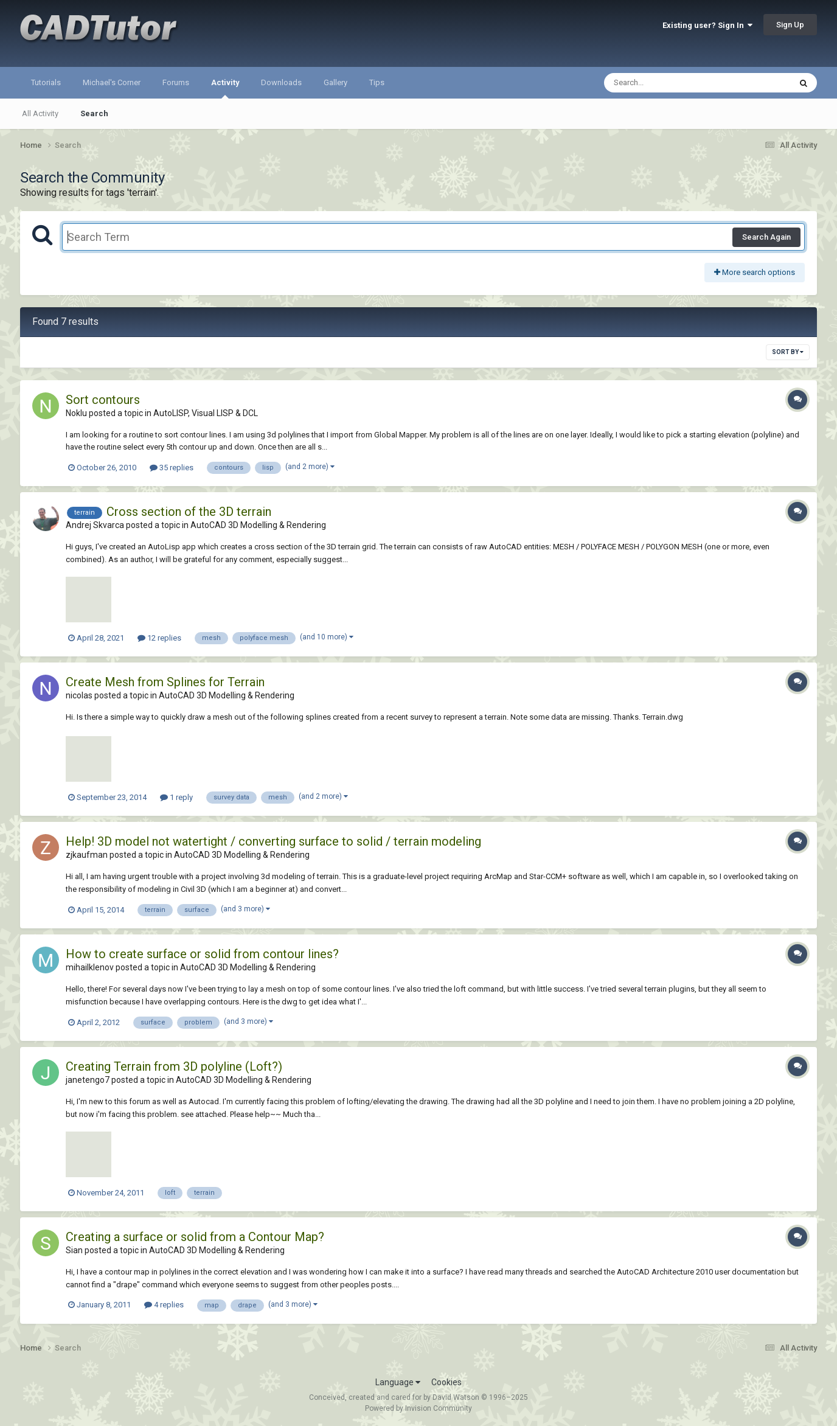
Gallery (335, 82)
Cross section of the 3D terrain (188, 511)
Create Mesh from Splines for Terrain (165, 682)
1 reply (176, 797)
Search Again (766, 237)
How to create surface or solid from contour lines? (202, 954)
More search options (754, 272)
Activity (225, 88)
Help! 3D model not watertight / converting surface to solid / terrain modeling (273, 841)
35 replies (171, 467)
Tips (376, 82)
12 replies (159, 637)
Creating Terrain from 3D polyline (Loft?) (174, 1066)
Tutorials (46, 82)
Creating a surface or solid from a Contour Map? (195, 1236)
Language (397, 1382)
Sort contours (103, 399)
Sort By (788, 352)
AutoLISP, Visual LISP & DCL (205, 413)
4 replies (164, 1304)
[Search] (666, 82)
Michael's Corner (112, 82)
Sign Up (790, 24)
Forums (175, 82)
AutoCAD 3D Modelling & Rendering (258, 525)
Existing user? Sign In (707, 25)
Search (94, 113)
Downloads (281, 82)
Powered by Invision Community (418, 1408)
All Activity (40, 113)
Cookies (446, 1382)
